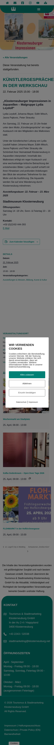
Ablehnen (27, 383)
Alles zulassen (27, 374)
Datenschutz (21, 402)
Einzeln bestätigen (27, 392)
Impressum (33, 402)
